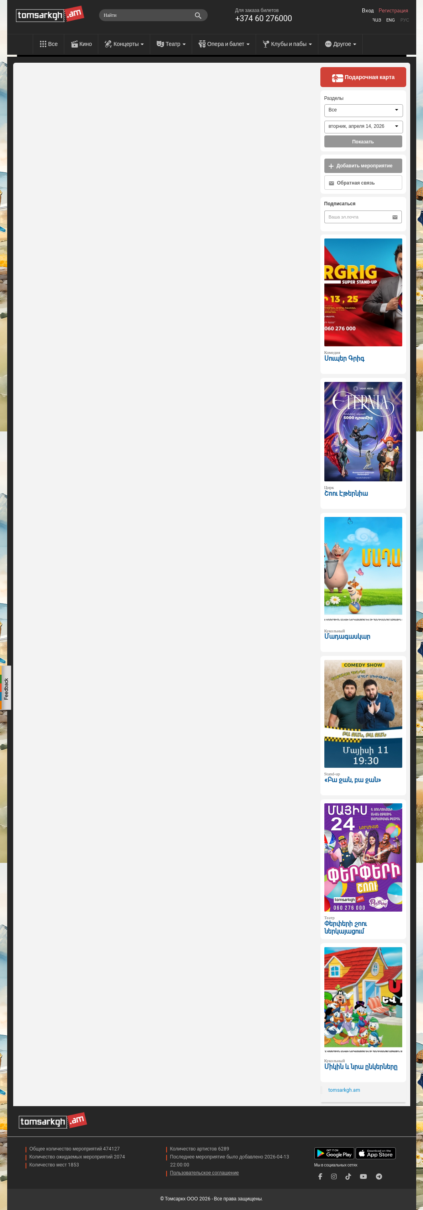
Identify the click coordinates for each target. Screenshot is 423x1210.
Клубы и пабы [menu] (291, 44)
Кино (85, 44)
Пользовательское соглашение (204, 1173)
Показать (363, 142)
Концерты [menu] (128, 44)
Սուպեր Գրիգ (344, 358)
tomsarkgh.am (344, 1090)
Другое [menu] (345, 44)
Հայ (376, 20)
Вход (368, 11)
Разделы (334, 98)
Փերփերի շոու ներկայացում (345, 927)
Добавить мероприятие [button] (360, 166)
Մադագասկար (347, 636)
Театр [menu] (175, 44)
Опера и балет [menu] (228, 44)
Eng (390, 20)
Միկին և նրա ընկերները (360, 1067)
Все (53, 44)
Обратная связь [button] (352, 183)
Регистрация (393, 11)
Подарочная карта (363, 78)
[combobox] (363, 110)
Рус (404, 20)
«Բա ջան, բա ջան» (352, 780)
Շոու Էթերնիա (346, 493)
